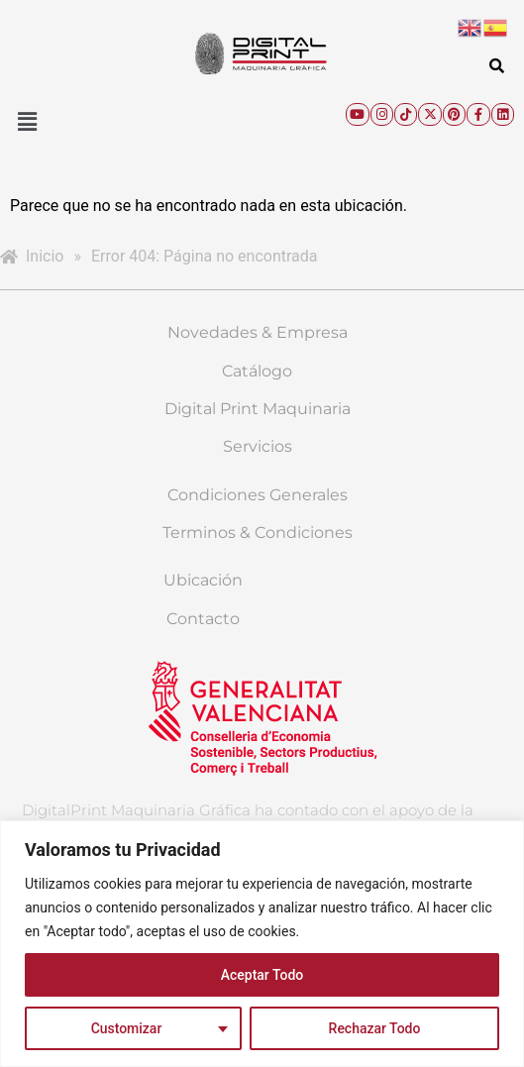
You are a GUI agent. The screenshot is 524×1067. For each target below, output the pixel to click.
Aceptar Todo (262, 975)
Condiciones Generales (257, 494)
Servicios (257, 446)
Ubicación (203, 580)
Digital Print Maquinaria (257, 408)
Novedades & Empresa (257, 332)
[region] (262, 943)
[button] (27, 122)
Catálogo (257, 371)
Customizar (126, 1028)
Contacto (203, 618)
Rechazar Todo (374, 1028)
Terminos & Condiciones (257, 532)
